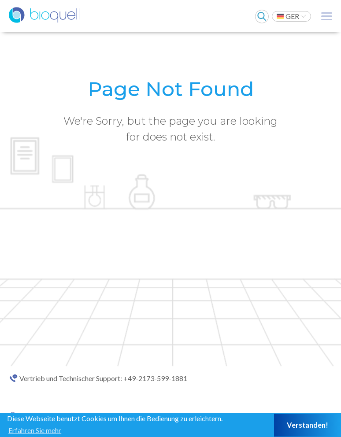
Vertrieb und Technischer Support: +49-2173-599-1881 (103, 378)
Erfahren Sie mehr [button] (34, 430)
